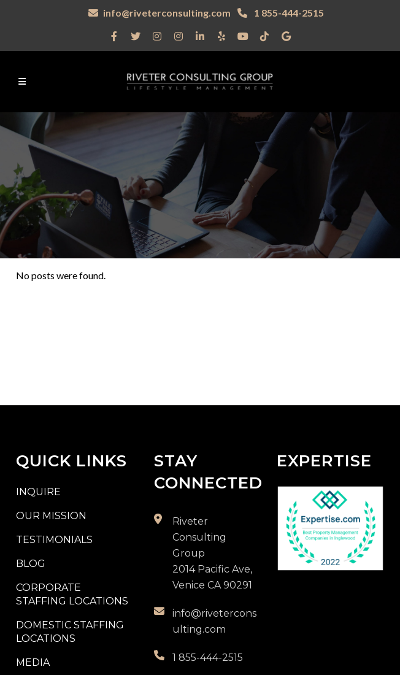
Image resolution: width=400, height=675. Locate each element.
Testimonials (54, 540)
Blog (30, 563)
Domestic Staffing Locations (70, 631)
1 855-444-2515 (288, 12)
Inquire (38, 492)
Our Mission (51, 516)
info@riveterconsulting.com (167, 12)
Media (33, 662)
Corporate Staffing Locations (72, 594)
